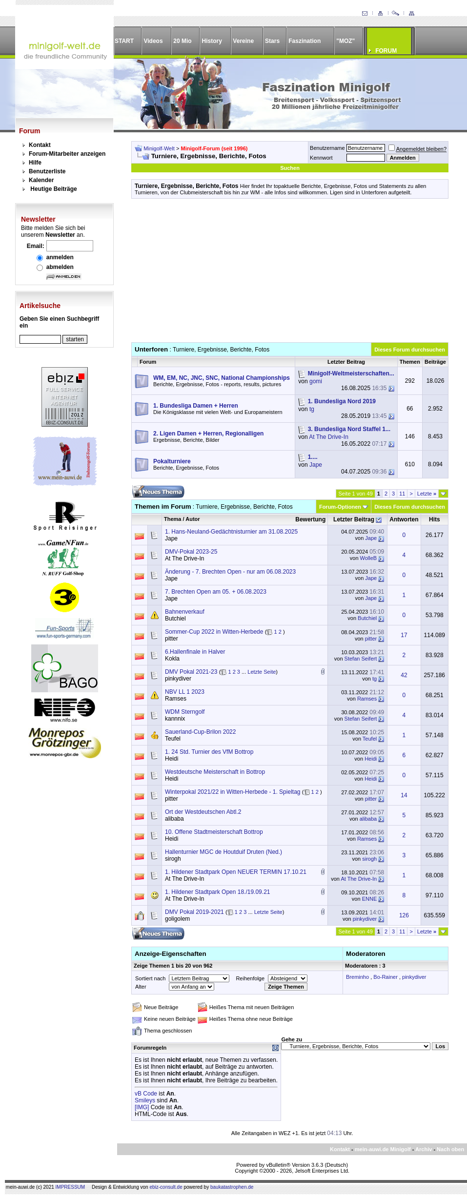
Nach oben (450, 1149)
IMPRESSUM (70, 1187)
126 (404, 915)
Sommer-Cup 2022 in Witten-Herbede (214, 631)
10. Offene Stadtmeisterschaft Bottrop (214, 831)
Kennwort (321, 158)
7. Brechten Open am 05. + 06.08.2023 (215, 591)
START (124, 41)
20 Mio (182, 41)
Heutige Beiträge (53, 189)
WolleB (368, 558)
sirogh (173, 858)
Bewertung (310, 519)
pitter (171, 638)
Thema (172, 519)
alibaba (174, 818)
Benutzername (327, 148)
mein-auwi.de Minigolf (383, 1149)
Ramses (175, 698)
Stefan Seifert (361, 659)
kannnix (175, 718)
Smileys (145, 1100)
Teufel (173, 738)
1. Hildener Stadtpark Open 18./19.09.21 (217, 892)
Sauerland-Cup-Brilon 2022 (200, 731)
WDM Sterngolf (184, 711)
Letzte (426, 494)
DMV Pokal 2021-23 (191, 671)
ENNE (369, 899)
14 (404, 795)
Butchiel (175, 618)
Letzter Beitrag (353, 519)
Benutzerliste (47, 171)
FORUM (386, 50)
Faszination (304, 41)
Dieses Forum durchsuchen (409, 349)
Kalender (41, 180)
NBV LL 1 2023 (184, 691)
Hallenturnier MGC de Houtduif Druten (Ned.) (223, 851)
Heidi (171, 758)
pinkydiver (178, 678)
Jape (315, 464)
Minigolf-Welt (158, 148)
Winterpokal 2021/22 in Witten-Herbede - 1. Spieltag (232, 791)
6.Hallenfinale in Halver (195, 651)
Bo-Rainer (385, 977)
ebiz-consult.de (165, 1187)
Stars (272, 41)
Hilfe (35, 162)
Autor (192, 519)
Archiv (423, 1149)
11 (402, 494)
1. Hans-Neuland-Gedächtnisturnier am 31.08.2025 (231, 531)
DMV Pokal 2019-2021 (194, 912)
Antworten (403, 519)
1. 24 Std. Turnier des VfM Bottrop (209, 751)
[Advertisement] (289, 274)
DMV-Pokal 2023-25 (191, 551)
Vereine (243, 41)
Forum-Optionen (340, 507)
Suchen (290, 168)
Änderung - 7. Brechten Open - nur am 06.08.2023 (230, 571)
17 (404, 635)
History (212, 41)
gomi (315, 381)
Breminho (357, 977)
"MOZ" (345, 41)
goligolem (177, 918)
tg (311, 409)
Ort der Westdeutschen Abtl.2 (203, 811)
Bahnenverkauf (184, 611)
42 (404, 675)
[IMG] (142, 1107)
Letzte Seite (261, 672)
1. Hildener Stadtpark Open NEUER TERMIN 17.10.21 (235, 872)
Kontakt (40, 145)
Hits (434, 519)
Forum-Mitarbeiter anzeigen (67, 153)
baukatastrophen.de (231, 1187)
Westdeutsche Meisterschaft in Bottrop (215, 771)
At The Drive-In (328, 437)
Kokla (172, 658)
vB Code (146, 1093)
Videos (152, 41)
